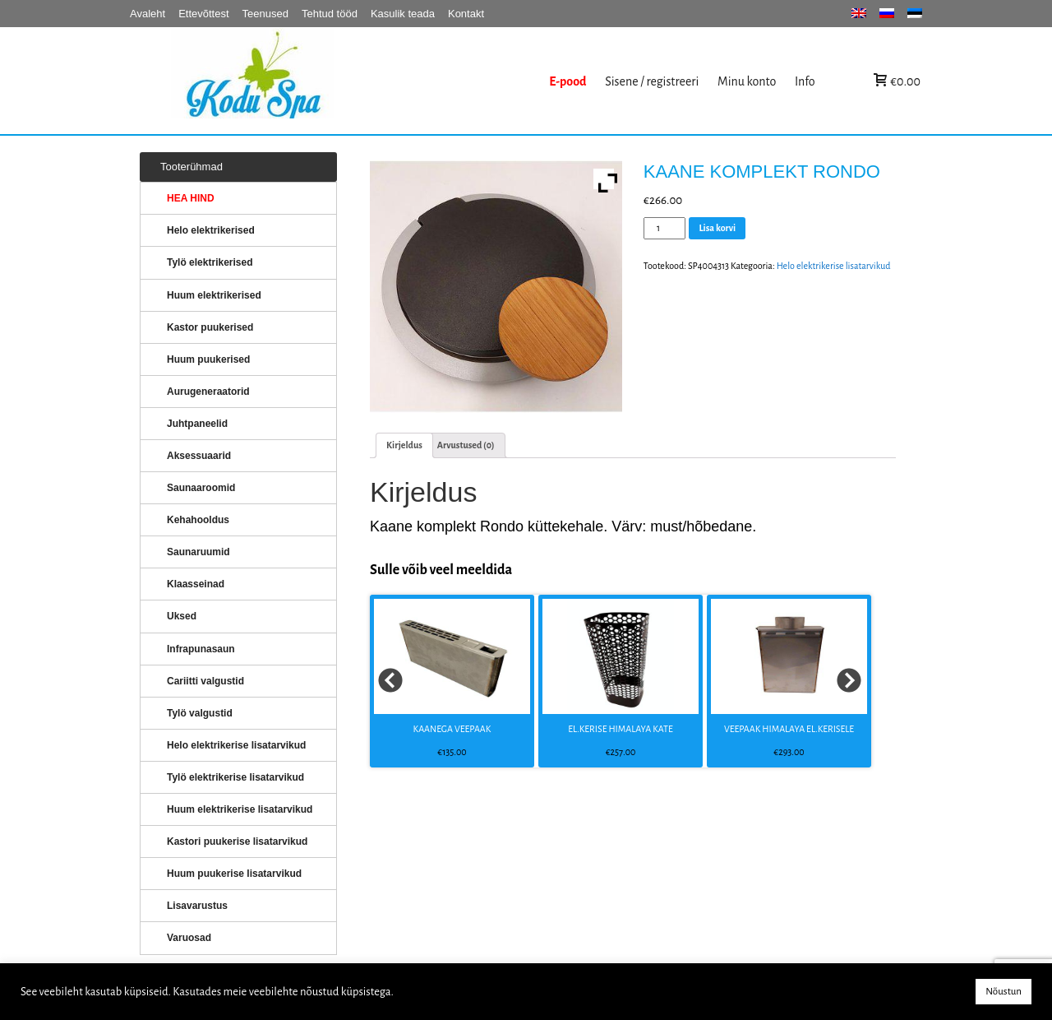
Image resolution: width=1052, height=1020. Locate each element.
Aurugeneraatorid (208, 391)
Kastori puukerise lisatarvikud (237, 841)
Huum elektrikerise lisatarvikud (239, 809)
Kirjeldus (404, 445)
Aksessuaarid (199, 455)
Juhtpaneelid (197, 423)
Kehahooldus (198, 520)
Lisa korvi (717, 228)
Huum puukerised (208, 359)
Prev (391, 681)
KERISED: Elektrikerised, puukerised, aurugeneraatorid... (356, 81)
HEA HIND (191, 198)
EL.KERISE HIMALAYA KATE (620, 729)
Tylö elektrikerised (210, 262)
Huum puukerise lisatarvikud (234, 873)
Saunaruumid (198, 552)
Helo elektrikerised (211, 230)
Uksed (181, 616)
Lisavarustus (197, 905)
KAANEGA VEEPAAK (452, 729)
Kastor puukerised (210, 327)
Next (850, 681)
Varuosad (189, 938)
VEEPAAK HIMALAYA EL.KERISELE (789, 729)
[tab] (404, 445)
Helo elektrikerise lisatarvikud (834, 266)
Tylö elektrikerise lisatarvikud (235, 777)
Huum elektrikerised (214, 295)
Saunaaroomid (201, 488)
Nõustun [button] (1003, 991)
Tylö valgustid (200, 713)
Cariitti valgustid (205, 681)
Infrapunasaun (201, 649)
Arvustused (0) (466, 445)
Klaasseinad (195, 584)
